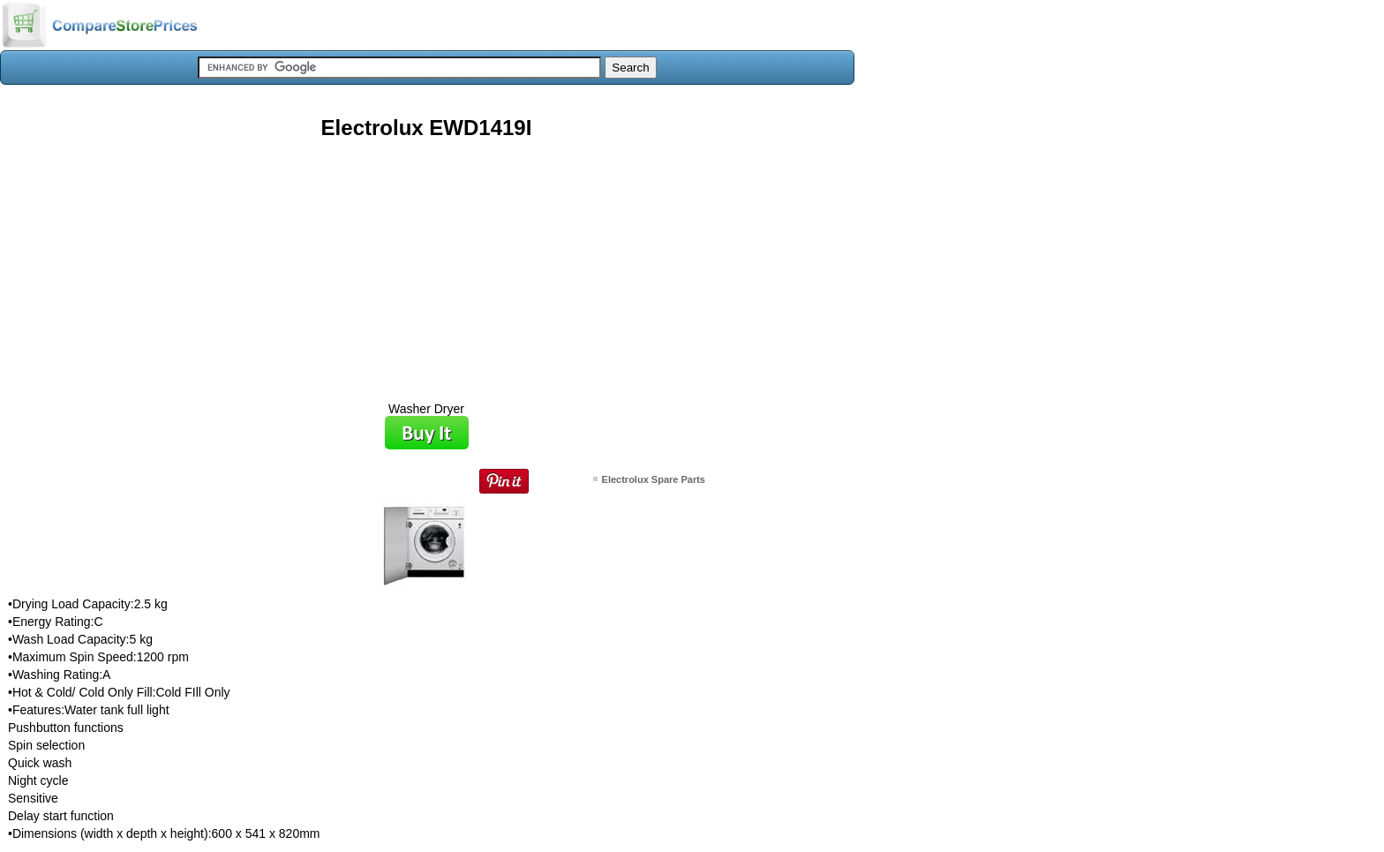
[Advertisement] (426, 264)
